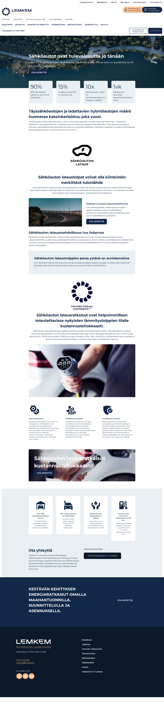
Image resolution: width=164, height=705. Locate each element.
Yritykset (6, 19)
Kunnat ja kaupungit (35, 19)
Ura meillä (124, 2)
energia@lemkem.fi (25, 663)
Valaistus (20, 25)
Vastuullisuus (139, 2)
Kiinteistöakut (75, 25)
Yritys (114, 2)
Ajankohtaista (86, 2)
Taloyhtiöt (18, 19)
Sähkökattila (91, 25)
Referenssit (102, 2)
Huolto (104, 25)
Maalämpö (7, 25)
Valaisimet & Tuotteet (13, 31)
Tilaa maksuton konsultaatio (138, 31)
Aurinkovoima (58, 25)
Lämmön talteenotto (38, 25)
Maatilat (69, 19)
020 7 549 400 (22, 660)
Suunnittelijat (55, 19)
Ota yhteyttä (156, 2)
